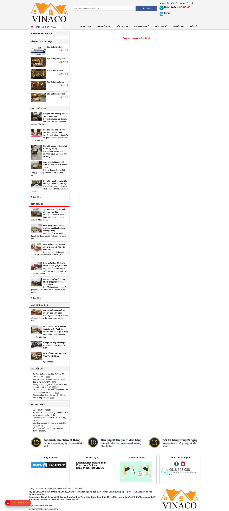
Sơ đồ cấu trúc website (42, 410)
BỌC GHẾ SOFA (103, 26)
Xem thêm (36, 197)
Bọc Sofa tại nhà (54, 47)
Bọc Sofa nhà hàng (55, 82)
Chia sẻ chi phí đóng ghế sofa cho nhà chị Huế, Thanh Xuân (55, 164)
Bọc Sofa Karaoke (55, 70)
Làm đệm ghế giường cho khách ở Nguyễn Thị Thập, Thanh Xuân (54, 282)
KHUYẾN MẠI (178, 26)
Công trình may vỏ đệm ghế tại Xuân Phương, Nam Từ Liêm (54, 345)
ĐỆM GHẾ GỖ (122, 26)
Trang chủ (85, 26)
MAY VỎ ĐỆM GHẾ (141, 26)
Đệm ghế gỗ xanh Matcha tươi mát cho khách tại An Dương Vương (54, 228)
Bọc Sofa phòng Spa (56, 59)
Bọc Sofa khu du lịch (56, 94)
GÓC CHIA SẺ (161, 26)
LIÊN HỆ (193, 26)
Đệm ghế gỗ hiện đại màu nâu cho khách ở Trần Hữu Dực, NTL (54, 247)
